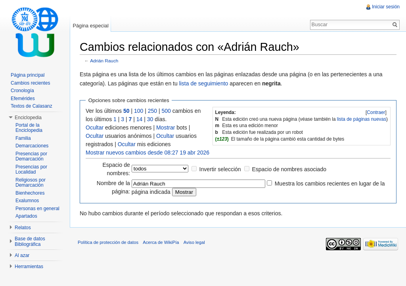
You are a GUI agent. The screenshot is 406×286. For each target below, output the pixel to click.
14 (139, 119)
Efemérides (23, 98)
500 (166, 111)
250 (152, 111)
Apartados (26, 216)
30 (150, 119)
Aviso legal (194, 242)
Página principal (27, 75)
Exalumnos (27, 200)
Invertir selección (220, 169)
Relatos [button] (23, 227)
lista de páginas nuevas (361, 119)
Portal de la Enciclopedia (28, 127)
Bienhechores (29, 193)
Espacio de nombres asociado (289, 169)
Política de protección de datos (108, 242)
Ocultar (94, 127)
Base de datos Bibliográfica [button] (30, 241)
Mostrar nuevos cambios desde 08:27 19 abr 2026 (147, 152)
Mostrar (165, 127)
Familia (23, 138)
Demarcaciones (31, 146)
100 (138, 111)
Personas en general (37, 208)
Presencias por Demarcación (31, 156)
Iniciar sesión (386, 7)
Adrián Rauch (104, 60)
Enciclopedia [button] (28, 117)
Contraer (376, 112)
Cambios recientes (30, 83)
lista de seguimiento (203, 83)
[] (376, 112)
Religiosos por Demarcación (30, 182)
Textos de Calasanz (31, 106)
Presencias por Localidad (31, 169)
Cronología (22, 90)
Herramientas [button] (29, 266)
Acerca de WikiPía (161, 242)
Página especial (90, 26)
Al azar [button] (22, 255)
